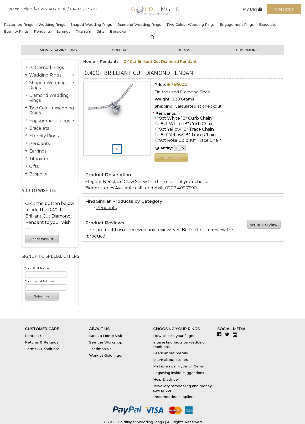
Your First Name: (37, 268)
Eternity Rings (16, 31)
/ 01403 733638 (82, 9)
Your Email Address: (40, 281)
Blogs (184, 50)
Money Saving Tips (58, 50)
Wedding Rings (51, 24)
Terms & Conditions (42, 349)
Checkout (284, 9)
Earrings (63, 31)
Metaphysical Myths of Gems (178, 366)
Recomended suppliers (173, 397)
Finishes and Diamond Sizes (182, 91)
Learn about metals (170, 353)
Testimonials (100, 349)
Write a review (263, 225)
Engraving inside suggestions (178, 373)
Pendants (42, 31)
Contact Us (34, 336)
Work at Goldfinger (106, 355)
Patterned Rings (18, 24)
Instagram (236, 334)
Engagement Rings (237, 24)
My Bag (252, 9)
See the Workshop (105, 342)
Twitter (228, 334)
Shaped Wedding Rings (91, 24)
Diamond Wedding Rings (139, 24)
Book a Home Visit (105, 336)
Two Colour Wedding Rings (190, 24)
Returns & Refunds (41, 342)
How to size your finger (174, 336)
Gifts (100, 31)
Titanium (83, 31)
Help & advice (165, 379)
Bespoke (118, 31)
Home (89, 61)
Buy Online (247, 50)
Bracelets (267, 24)
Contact (121, 50)
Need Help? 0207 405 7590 (37, 9)
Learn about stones (170, 359)
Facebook (220, 334)
